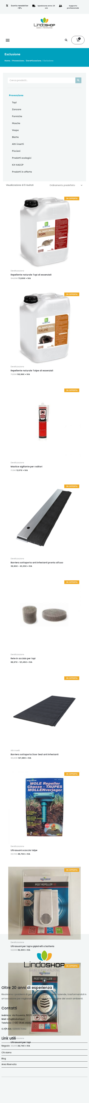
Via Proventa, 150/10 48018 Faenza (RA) (32, 1015)
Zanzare (16, 109)
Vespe (15, 130)
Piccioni (16, 150)
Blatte (15, 137)
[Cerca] (78, 80)
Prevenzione (18, 60)
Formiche (17, 116)
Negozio (5, 1045)
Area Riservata (8, 1064)
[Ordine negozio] (65, 185)
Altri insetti (18, 144)
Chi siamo (6, 1052)
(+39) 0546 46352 (21, 1022)
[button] (7, 40)
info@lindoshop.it (16, 1019)
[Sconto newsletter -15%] (7, 6)
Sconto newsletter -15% (19, 6)
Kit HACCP (18, 164)
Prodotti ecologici (21, 157)
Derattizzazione (33, 60)
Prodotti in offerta (22, 171)
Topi (14, 102)
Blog (3, 1058)
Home (7, 60)
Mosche (16, 123)
